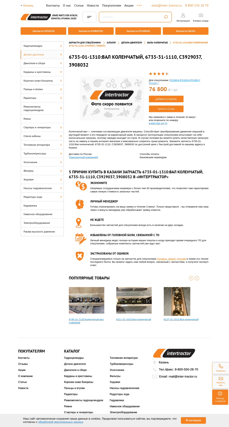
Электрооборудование (37, 221)
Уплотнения (43, 160)
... (139, 4)
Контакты (53, 5)
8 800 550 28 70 (196, 5)
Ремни (27, 117)
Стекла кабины (43, 134)
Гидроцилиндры (43, 44)
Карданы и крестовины (43, 70)
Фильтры (43, 169)
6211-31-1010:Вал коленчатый (133, 318)
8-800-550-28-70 (158, 121)
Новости (93, 5)
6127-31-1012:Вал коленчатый (181, 318)
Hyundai (181, 257)
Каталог (111, 41)
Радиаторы (43, 96)
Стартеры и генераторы (43, 125)
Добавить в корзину (166, 97)
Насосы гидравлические (43, 186)
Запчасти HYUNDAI (138, 31)
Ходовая (43, 178)
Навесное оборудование (38, 212)
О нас (67, 5)
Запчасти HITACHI (42, 31)
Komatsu (162, 257)
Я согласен (193, 420)
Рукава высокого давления (39, 230)
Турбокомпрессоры (43, 151)
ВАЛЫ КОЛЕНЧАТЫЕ (157, 41)
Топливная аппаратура (43, 143)
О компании (25, 374)
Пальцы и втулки (43, 87)
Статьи (79, 5)
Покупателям (111, 5)
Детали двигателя (43, 53)
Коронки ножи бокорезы (43, 79)
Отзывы (23, 362)
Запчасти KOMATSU (90, 31)
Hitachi (171, 257)
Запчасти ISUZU (186, 31)
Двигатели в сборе (43, 61)
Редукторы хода (43, 195)
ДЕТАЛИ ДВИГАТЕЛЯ (131, 41)
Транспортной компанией (83, 155)
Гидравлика (30, 204)
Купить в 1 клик (166, 107)
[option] (112, 97)
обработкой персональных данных (60, 422)
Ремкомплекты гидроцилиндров (43, 106)
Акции (128, 5)
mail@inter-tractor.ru (167, 5)
